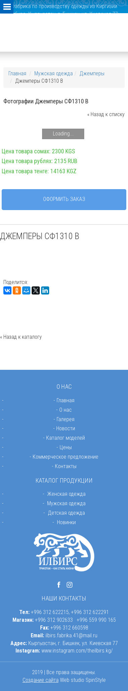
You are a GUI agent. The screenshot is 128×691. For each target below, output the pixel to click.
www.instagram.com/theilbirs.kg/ (77, 650)
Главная (17, 73)
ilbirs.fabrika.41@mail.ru (71, 635)
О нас (65, 410)
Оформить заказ (64, 199)
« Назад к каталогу (21, 337)
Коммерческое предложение (65, 457)
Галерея (65, 419)
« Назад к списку (106, 114)
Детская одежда (66, 513)
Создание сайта (41, 680)
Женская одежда (66, 494)
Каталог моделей (65, 438)
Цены (66, 447)
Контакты (65, 466)
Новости (65, 428)
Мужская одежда (53, 73)
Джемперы (91, 73)
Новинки (66, 522)
